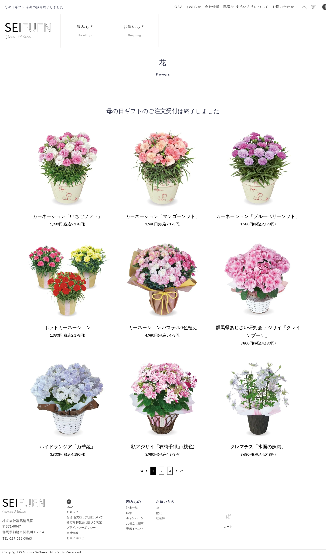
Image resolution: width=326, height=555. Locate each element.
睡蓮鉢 (160, 518)
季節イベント (135, 528)
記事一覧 (132, 507)
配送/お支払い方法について (246, 7)
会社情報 (212, 7)
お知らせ (194, 7)
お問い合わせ (283, 7)
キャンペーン (135, 518)
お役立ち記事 (135, 523)
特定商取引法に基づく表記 (84, 522)
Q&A (178, 7)
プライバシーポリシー (81, 527)
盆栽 (159, 513)
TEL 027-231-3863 (17, 538)
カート (228, 519)
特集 (129, 513)
